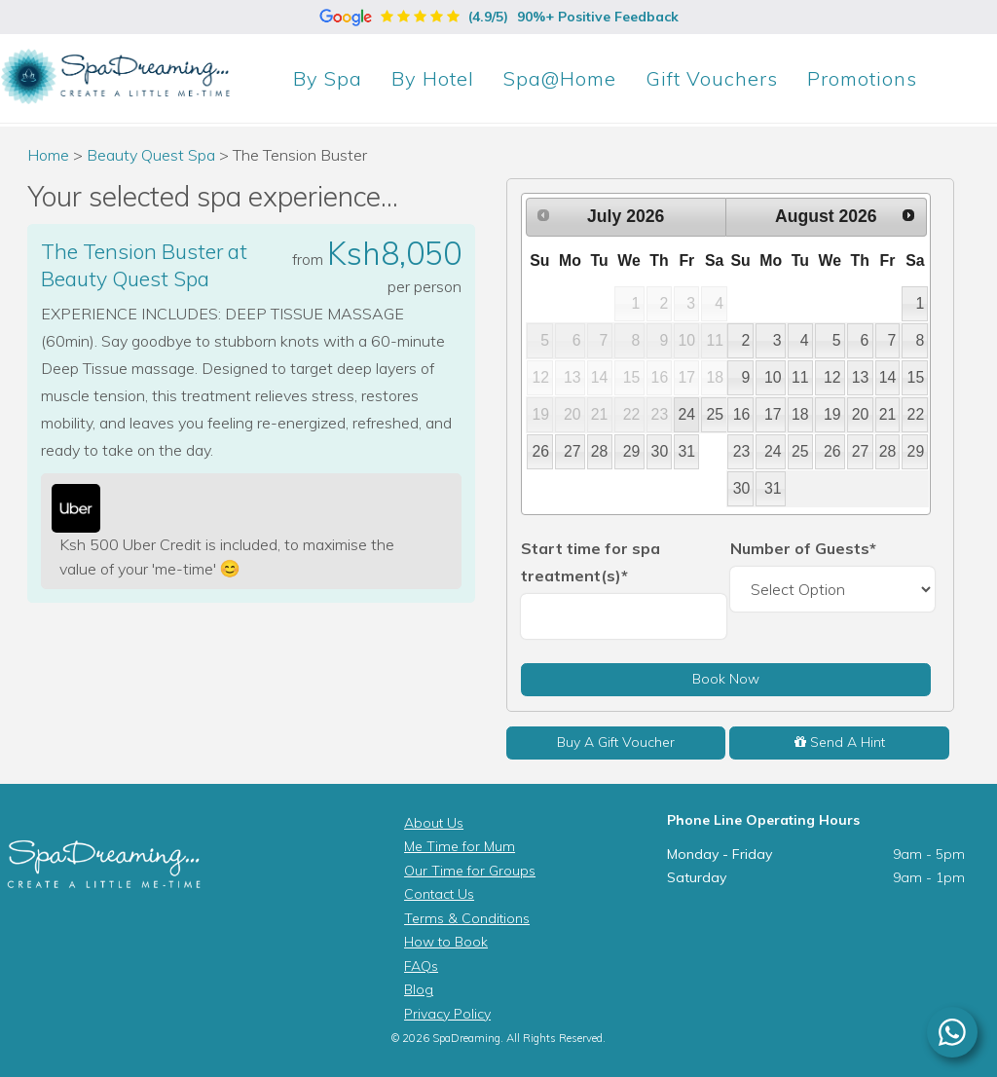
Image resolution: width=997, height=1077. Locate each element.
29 (632, 451)
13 (860, 377)
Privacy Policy (447, 1013)
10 (773, 377)
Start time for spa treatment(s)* (590, 561)
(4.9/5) (499, 16)
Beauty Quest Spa (153, 155)
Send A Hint (839, 742)
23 (742, 451)
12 (832, 377)
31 (687, 451)
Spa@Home (559, 78)
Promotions (862, 78)
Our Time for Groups (469, 870)
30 (660, 451)
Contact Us (439, 894)
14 (888, 377)
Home (48, 155)
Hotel (432, 78)
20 (860, 414)
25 (714, 414)
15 (916, 377)
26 (541, 451)
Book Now (725, 678)
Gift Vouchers (712, 78)
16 (742, 414)
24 (687, 414)
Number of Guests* (803, 548)
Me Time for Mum (459, 846)
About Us (433, 823)
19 (832, 414)
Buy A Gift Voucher (616, 742)
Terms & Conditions (467, 918)
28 (600, 451)
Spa (327, 78)
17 (773, 414)
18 (800, 414)
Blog (418, 989)
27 (572, 451)
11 (800, 377)
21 (888, 414)
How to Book (446, 941)
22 (916, 414)
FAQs (421, 966)
